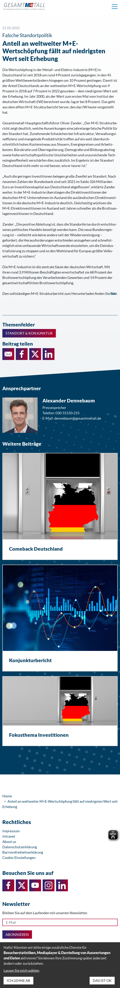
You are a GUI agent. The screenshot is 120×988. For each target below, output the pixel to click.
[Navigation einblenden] (115, 6)
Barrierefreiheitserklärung (22, 852)
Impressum (11, 831)
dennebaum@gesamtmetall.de (77, 418)
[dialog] (60, 965)
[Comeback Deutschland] (60, 506)
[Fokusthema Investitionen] (60, 711)
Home (7, 796)
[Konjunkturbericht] (60, 618)
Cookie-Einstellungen (19, 857)
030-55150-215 (67, 413)
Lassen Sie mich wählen (21, 970)
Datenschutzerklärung (19, 847)
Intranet (8, 836)
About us (9, 841)
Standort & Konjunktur (29, 333)
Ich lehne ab (18, 980)
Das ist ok (102, 980)
